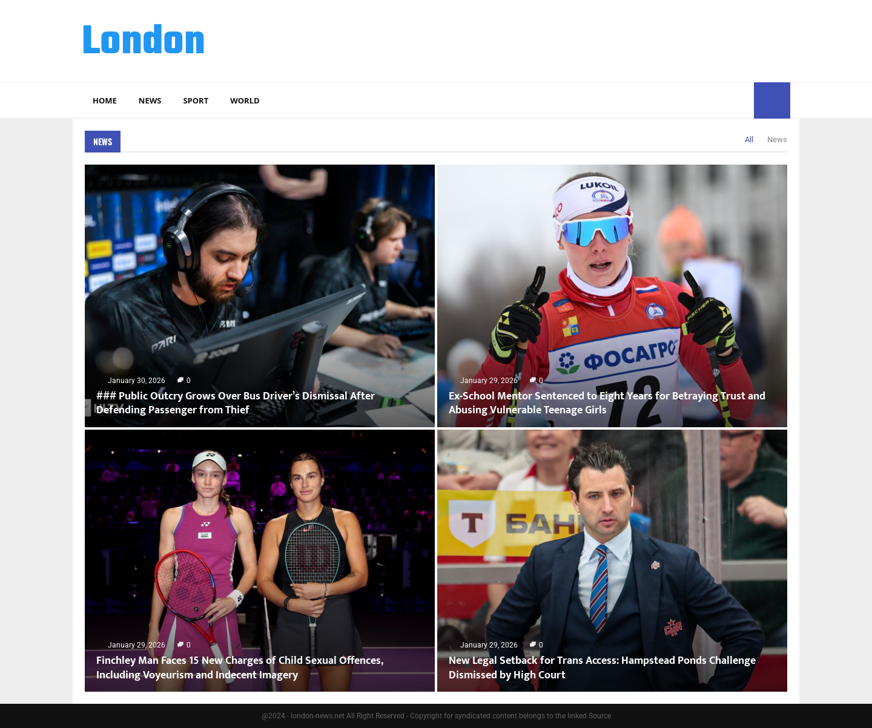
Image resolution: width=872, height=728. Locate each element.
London (143, 43)
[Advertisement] (569, 39)
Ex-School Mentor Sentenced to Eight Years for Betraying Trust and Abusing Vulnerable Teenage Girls (607, 403)
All (749, 139)
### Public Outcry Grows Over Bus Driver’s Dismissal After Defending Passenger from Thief (235, 403)
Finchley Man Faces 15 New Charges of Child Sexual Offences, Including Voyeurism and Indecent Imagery (239, 668)
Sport (195, 100)
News (150, 100)
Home (105, 100)
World (244, 100)
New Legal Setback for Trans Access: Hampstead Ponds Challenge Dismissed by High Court (602, 668)
